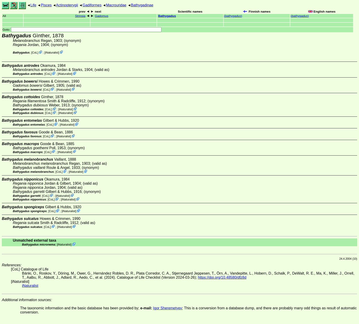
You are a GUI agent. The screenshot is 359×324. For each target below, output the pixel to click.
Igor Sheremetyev (167, 308)
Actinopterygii (67, 5)
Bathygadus (167, 16)
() (233, 16)
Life (33, 5)
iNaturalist (51, 52)
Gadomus (101, 16)
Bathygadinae (142, 5)
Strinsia (80, 16)
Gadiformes (91, 5)
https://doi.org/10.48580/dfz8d (222, 277)
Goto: (82, 29)
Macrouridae (116, 5)
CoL (34, 52)
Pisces (46, 5)
